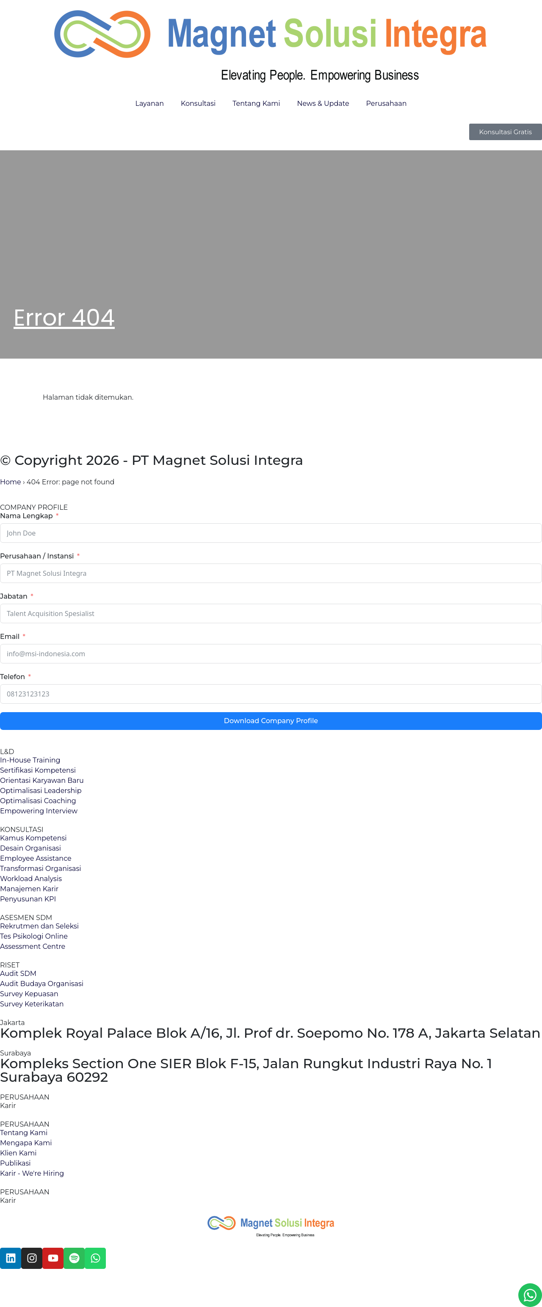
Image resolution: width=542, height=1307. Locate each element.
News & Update (323, 103)
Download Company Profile (271, 721)
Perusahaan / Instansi (37, 556)
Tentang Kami (256, 103)
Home (10, 482)
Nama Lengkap (26, 516)
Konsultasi (198, 103)
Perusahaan (386, 103)
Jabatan (14, 596)
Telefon (12, 677)
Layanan (150, 103)
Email (9, 637)
